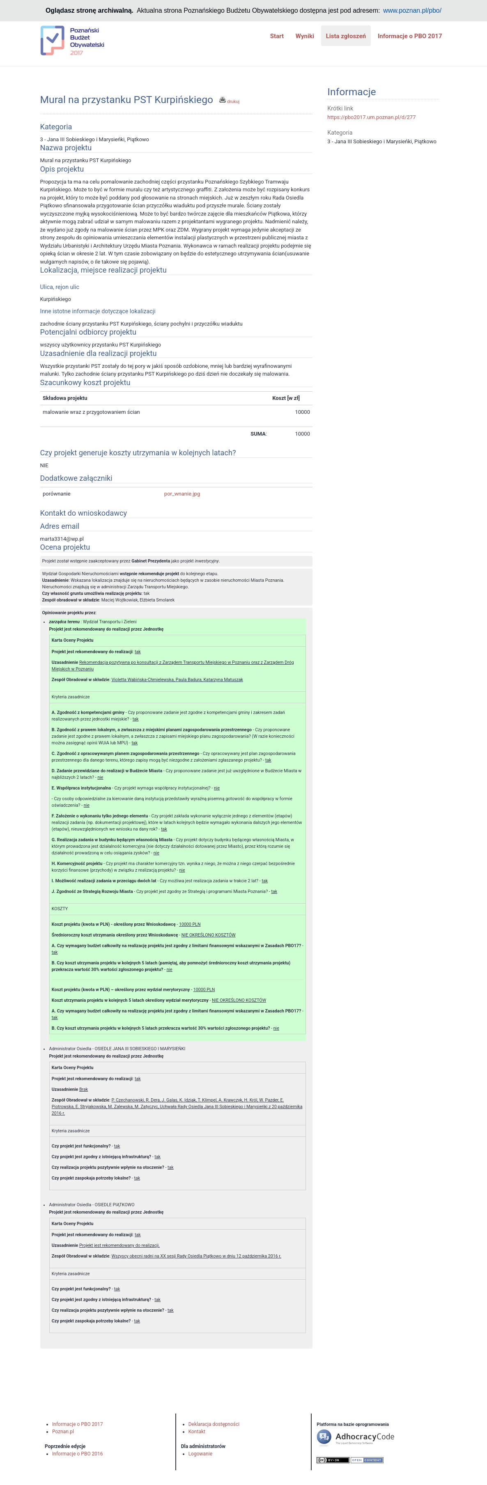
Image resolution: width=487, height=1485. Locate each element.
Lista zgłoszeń (346, 36)
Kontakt (196, 1432)
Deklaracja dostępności (213, 1424)
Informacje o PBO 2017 (410, 36)
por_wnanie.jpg (182, 494)
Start (277, 36)
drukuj (229, 101)
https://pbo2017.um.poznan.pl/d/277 (371, 117)
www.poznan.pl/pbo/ (412, 10)
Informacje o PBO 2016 (77, 1454)
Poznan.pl (63, 1432)
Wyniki (305, 36)
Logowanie (200, 1454)
